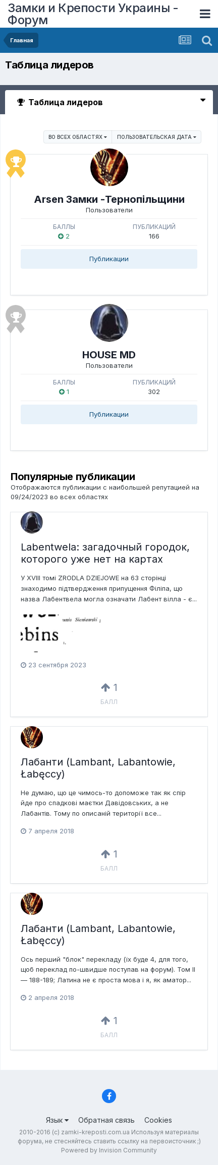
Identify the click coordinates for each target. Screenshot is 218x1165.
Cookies (158, 1120)
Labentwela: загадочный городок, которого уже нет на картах (105, 553)
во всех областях (77, 137)
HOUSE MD (109, 355)
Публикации (109, 259)
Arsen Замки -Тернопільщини (109, 199)
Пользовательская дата (156, 137)
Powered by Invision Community (109, 1150)
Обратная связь (106, 1120)
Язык (57, 1120)
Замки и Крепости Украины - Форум (93, 14)
